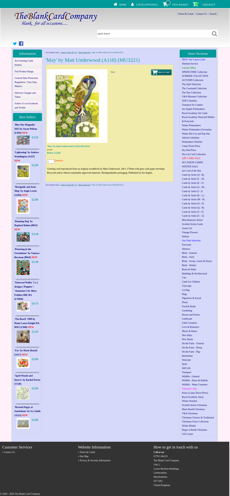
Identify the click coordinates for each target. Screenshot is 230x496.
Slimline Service (190, 63)
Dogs (184, 294)
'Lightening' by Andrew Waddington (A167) (26, 156)
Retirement (187, 356)
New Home (187, 339)
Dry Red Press (189, 150)
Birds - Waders (189, 265)
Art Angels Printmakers (193, 109)
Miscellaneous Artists (192, 220)
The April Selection (191, 84)
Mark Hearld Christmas (193, 409)
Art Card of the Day (191, 170)
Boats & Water (189, 269)
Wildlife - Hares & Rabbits (195, 380)
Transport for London (192, 105)
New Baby (187, 335)
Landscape (187, 318)
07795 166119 (160, 456)
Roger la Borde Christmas (194, 430)
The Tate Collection (191, 92)
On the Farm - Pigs (191, 351)
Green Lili (187, 228)
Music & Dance (189, 331)
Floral (185, 302)
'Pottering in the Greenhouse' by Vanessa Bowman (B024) (26, 253)
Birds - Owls (188, 257)
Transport (186, 372)
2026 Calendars (189, 100)
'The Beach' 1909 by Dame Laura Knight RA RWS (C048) (26, 323)
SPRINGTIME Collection (194, 72)
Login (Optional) (147, 4)
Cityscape (186, 286)
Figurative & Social (191, 298)
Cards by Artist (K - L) (193, 195)
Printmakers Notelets (192, 142)
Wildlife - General (191, 376)
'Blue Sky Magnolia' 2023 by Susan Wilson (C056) (25, 128)
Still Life (186, 368)
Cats (184, 277)
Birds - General (189, 253)
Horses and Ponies (191, 314)
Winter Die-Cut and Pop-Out (196, 133)
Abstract (186, 249)
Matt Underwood (84, 52)
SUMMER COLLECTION (195, 76)
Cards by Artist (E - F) (193, 183)
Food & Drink (189, 306)
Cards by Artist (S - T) (193, 212)
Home (122, 4)
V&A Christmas (190, 413)
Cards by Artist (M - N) (68, 52)
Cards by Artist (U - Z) (193, 216)
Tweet (113, 72)
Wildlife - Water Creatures (195, 384)
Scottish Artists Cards (192, 224)
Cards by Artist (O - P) (193, 203)
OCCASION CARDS (192, 162)
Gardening (187, 310)
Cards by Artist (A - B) (193, 175)
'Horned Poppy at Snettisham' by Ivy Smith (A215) (27, 411)
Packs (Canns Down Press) (195, 393)
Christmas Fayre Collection (195, 421)
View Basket (180, 4)
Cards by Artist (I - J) (192, 191)
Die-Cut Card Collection (194, 154)
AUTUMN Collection (192, 80)
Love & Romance (190, 327)
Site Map (84, 456)
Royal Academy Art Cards (194, 113)
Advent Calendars (190, 137)
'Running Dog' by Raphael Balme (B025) (26, 225)
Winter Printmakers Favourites (197, 129)
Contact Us (201, 14)
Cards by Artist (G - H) (193, 187)
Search (213, 14)
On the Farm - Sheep (192, 347)
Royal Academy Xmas (193, 397)
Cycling (186, 290)
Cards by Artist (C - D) (193, 179)
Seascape (186, 360)
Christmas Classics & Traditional (198, 417)
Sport (184, 364)
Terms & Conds (185, 14)
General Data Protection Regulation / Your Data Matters (26, 82)
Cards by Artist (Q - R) (193, 207)
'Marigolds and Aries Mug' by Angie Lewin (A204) (25, 191)
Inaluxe (185, 236)
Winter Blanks (189, 425)
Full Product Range (24, 71)
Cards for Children (191, 281)
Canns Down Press (191, 146)
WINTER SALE (190, 166)
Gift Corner (187, 434)
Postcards (186, 244)
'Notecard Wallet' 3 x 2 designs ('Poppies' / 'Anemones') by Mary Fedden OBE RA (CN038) (26, 290)
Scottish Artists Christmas (194, 405)
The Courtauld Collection (194, 88)
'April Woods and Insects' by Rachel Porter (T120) (27, 379)
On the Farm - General (193, 343)
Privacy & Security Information (95, 460)
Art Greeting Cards (52, 52)
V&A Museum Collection (194, 96)
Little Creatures (189, 323)
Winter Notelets (189, 401)
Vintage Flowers (190, 232)
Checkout (208, 4)
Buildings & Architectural (194, 273)
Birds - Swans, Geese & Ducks (197, 261)
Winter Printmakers (191, 125)
